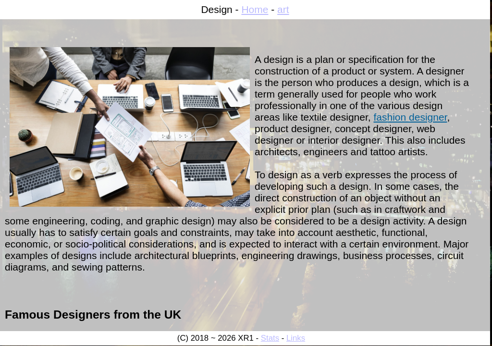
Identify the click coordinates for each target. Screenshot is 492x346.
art (283, 9)
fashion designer (410, 117)
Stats (270, 338)
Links (295, 338)
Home (254, 9)
